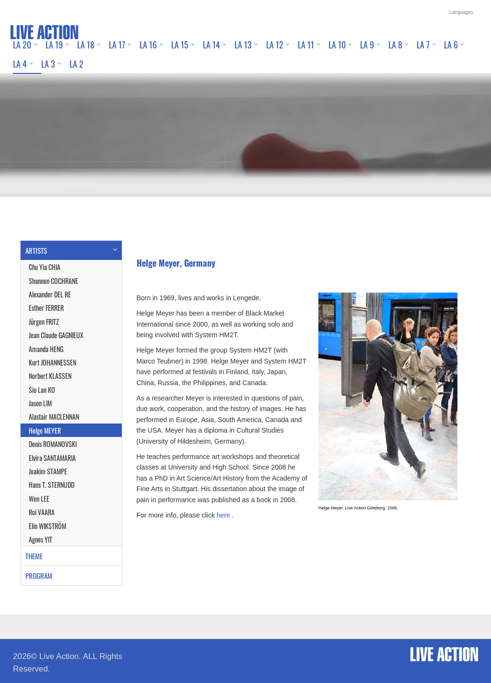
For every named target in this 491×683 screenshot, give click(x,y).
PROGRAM (38, 575)
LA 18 (85, 44)
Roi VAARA (42, 512)
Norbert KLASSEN (50, 376)
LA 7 (423, 44)
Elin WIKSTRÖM (47, 526)
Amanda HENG (46, 349)
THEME (34, 556)
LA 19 (54, 44)
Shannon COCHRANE (53, 281)
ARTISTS (36, 250)
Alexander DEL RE (50, 294)
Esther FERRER (46, 308)
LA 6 (451, 44)
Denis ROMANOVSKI (53, 444)
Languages (462, 12)
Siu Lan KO (42, 390)
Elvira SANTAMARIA (52, 458)
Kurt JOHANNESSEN (52, 362)
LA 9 (367, 44)
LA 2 (76, 64)
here (223, 515)
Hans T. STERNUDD (51, 485)
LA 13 (243, 44)
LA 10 (337, 44)
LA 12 (274, 44)
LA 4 (20, 64)
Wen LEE (39, 499)
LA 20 (22, 44)
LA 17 (117, 44)
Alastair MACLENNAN (54, 417)
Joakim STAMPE (48, 471)
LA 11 (306, 44)
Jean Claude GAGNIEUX (56, 335)
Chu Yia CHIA (44, 267)
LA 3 (48, 64)
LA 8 (395, 44)
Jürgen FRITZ (44, 322)
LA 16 (148, 44)
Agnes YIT (40, 539)
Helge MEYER (45, 430)
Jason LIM (40, 403)
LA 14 (211, 44)
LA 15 (179, 44)
